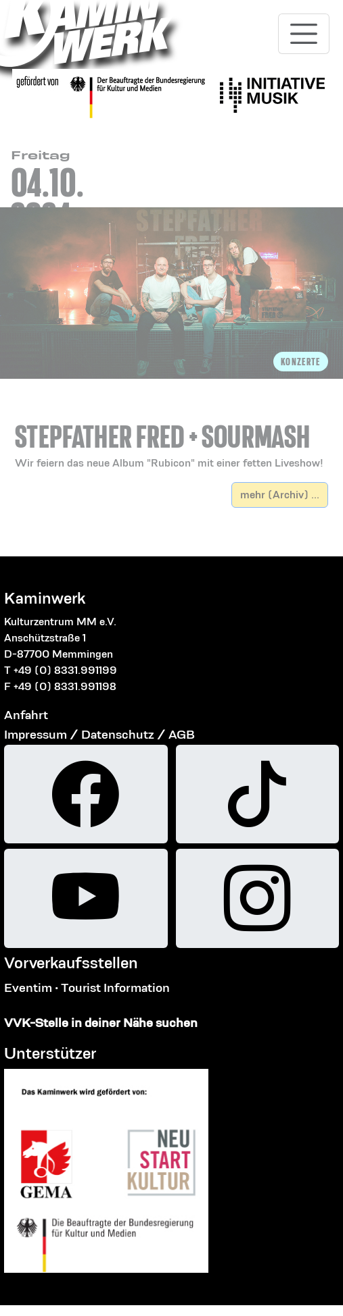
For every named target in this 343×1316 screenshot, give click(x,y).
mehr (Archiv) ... (279, 494)
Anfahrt (26, 715)
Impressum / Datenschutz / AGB (99, 734)
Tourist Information (115, 987)
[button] (171, 431)
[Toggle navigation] (303, 34)
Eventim (28, 987)
